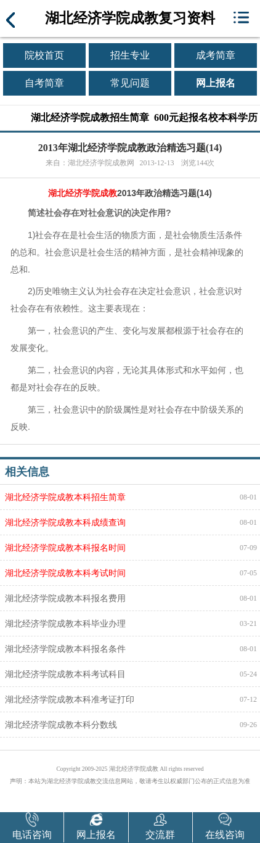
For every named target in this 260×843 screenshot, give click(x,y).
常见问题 (130, 83)
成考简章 (215, 55)
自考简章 (44, 83)
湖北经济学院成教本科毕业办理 (65, 623)
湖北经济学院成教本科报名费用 (65, 598)
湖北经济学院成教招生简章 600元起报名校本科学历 (144, 117)
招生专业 (130, 55)
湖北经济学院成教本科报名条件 (65, 649)
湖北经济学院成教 (82, 193)
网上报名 (215, 83)
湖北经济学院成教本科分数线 (61, 725)
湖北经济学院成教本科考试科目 (65, 674)
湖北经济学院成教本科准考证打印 (69, 699)
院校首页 (44, 55)
